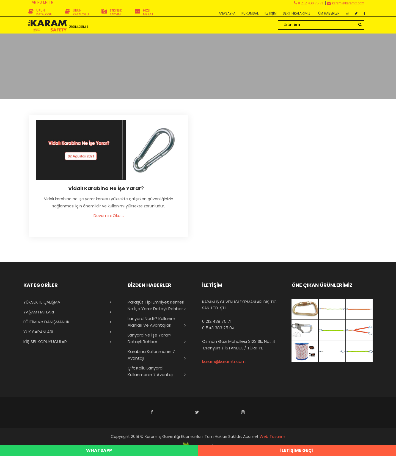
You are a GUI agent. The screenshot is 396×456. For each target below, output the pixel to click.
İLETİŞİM (271, 13)
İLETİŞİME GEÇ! (297, 450)
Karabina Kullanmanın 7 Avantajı (151, 355)
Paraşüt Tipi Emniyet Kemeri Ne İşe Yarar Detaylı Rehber (156, 305)
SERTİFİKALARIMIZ (296, 13)
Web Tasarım (272, 436)
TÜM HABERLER (328, 13)
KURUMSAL (249, 13)
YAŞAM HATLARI (38, 312)
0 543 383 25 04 (218, 328)
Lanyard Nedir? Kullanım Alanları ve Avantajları (151, 322)
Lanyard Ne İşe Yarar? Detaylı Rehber (149, 338)
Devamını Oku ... (109, 215)
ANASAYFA (227, 13)
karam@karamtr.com (224, 361)
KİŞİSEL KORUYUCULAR (45, 341)
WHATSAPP (99, 450)
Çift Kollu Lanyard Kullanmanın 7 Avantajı (150, 371)
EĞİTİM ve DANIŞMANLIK (46, 322)
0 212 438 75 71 (217, 321)
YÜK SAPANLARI (38, 332)
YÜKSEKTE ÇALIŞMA (41, 302)
